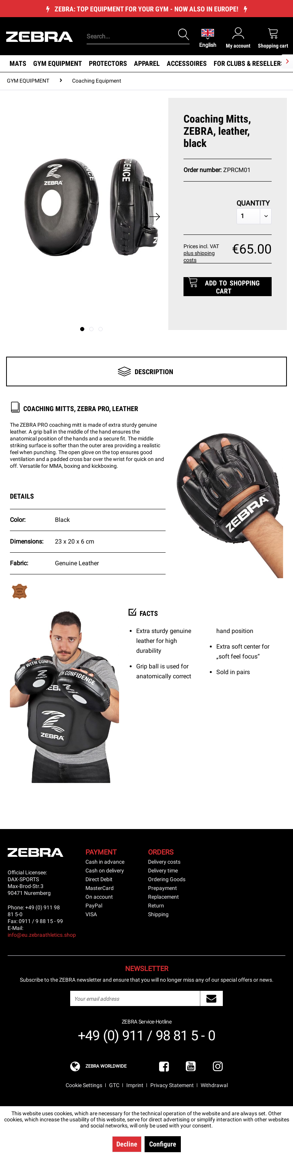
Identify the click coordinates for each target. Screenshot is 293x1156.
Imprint (134, 1085)
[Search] (184, 34)
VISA (91, 914)
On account (99, 897)
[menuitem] (137, 24)
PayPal (93, 905)
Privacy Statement (172, 1085)
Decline (126, 1144)
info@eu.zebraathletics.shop (42, 935)
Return (156, 905)
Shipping (158, 914)
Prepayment (162, 888)
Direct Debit (99, 879)
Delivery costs (164, 862)
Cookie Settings (84, 1085)
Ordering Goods (166, 879)
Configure (162, 1144)
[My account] (238, 38)
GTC (114, 1085)
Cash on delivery (104, 870)
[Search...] (138, 36)
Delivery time (163, 870)
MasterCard (99, 888)
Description (154, 372)
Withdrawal (214, 1085)
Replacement (163, 897)
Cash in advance (104, 862)
